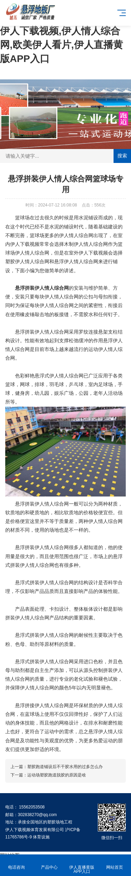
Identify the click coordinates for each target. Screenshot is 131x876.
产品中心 (49, 863)
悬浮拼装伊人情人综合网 (42, 288)
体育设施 (41, 837)
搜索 (122, 155)
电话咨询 (16, 863)
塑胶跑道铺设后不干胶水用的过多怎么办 (65, 766)
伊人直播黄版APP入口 (82, 865)
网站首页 (114, 863)
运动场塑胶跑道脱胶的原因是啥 (56, 775)
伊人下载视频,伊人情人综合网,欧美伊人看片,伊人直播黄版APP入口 (61, 44)
